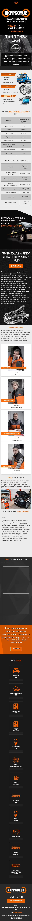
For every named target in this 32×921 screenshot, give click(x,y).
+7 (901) (16, 26)
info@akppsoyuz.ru (17, 31)
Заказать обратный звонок (16, 28)
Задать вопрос (16, 649)
